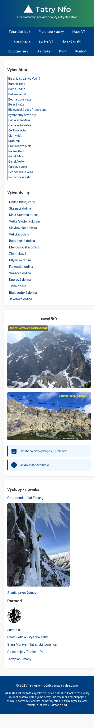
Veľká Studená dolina (24, 221)
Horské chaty (71, 41)
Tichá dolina (17, 286)
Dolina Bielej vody (22, 202)
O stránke (44, 51)
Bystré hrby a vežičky (49, 115)
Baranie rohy (49, 84)
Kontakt (80, 51)
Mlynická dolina (20, 260)
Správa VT (45, 41)
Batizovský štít (49, 94)
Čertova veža (49, 130)
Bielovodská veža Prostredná (49, 109)
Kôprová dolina (20, 280)
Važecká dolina (20, 273)
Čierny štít (49, 135)
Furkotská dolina (21, 267)
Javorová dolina (20, 299)
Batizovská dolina (22, 241)
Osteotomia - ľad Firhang (25, 498)
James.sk (14, 630)
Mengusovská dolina (24, 247)
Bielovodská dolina (23, 293)
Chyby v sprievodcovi (34, 465)
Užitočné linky (18, 51)
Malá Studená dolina (23, 215)
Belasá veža (49, 104)
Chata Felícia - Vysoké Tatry (27, 637)
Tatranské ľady (19, 32)
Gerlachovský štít (49, 177)
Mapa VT (78, 32)
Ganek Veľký (49, 161)
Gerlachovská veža (49, 172)
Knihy (63, 51)
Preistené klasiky (51, 32)
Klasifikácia (21, 41)
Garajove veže (49, 166)
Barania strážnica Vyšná (49, 78)
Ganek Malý (49, 156)
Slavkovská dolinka (23, 228)
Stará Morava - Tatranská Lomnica (32, 645)
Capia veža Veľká (49, 125)
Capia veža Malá (49, 120)
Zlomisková (17, 254)
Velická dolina (19, 234)
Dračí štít (49, 141)
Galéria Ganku (49, 151)
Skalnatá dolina (20, 208)
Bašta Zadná (49, 89)
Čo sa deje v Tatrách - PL (25, 652)
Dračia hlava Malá (49, 146)
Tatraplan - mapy (19, 659)
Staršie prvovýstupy (21, 593)
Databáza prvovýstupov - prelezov (43, 451)
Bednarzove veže (49, 99)
